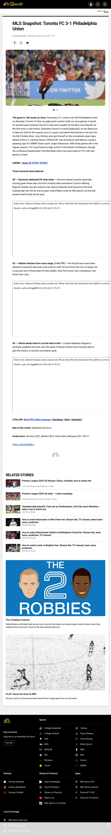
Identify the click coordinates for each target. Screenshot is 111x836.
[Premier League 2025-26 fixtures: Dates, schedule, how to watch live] (13, 483)
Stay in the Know (10, 732)
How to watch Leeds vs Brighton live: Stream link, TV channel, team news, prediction (59, 546)
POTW (43, 163)
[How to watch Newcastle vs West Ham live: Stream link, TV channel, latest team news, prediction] (13, 522)
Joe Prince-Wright (28, 486)
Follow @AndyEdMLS (23, 444)
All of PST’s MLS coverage (37, 419)
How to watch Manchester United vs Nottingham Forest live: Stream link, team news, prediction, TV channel (61, 533)
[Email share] (27, 43)
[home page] (13, 4)
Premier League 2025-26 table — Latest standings (47, 493)
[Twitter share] (21, 43)
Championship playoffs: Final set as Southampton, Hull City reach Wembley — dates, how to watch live (61, 508)
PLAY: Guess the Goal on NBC (21, 694)
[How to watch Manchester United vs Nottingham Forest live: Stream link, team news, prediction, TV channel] (13, 535)
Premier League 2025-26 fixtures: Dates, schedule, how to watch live (56, 480)
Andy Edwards (20, 36)
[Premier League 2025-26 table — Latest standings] (13, 496)
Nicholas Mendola (29, 499)
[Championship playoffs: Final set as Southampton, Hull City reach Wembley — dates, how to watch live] (13, 509)
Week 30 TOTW (30, 163)
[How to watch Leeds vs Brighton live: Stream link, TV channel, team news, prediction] (13, 548)
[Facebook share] (14, 43)
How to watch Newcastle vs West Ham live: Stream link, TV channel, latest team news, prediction (62, 521)
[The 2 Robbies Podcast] (55, 588)
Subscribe (9, 743)
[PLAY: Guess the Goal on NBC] (55, 662)
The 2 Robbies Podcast (18, 619)
